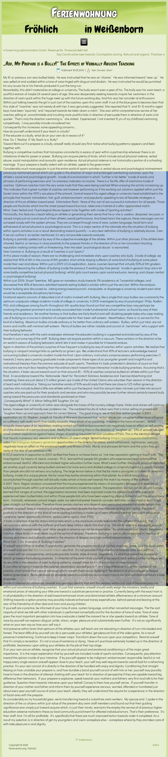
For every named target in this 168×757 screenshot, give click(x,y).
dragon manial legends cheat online (133, 438)
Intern (156, 745)
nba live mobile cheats (47, 550)
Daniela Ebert (104, 70)
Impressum (85, 739)
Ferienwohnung (84, 12)
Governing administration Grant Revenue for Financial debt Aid (46, 50)
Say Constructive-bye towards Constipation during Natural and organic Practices (110, 54)
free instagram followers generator (33, 442)
